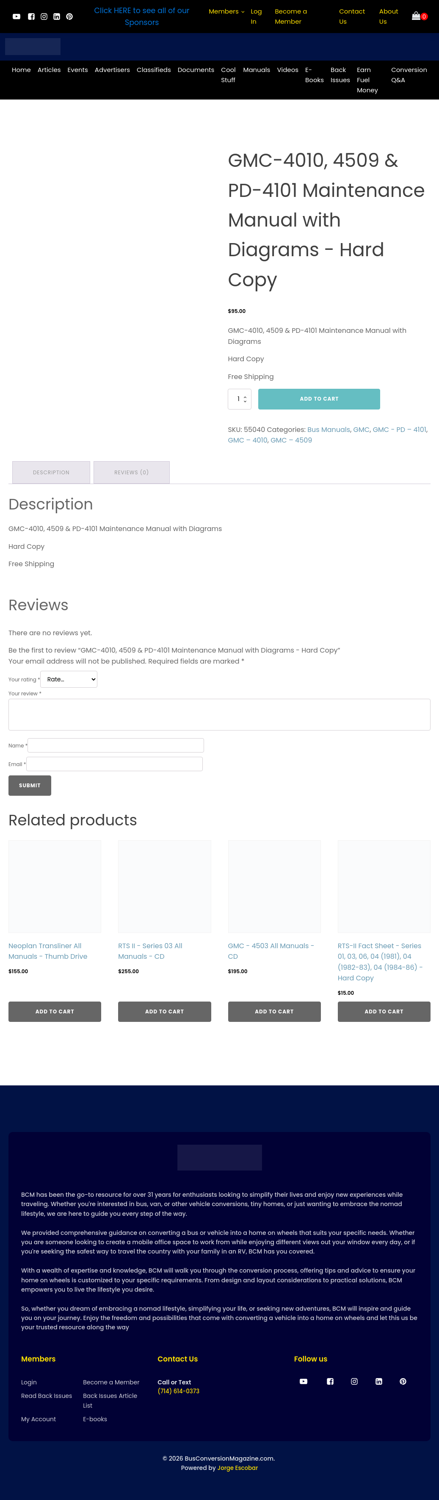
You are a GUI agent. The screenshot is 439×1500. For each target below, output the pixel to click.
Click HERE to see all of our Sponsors (142, 17)
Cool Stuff (228, 73)
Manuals (256, 68)
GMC (361, 428)
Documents (196, 68)
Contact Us (352, 16)
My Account (38, 1418)
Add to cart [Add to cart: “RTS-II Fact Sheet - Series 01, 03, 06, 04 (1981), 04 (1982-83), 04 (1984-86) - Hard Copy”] (383, 1009)
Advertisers (112, 68)
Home (21, 68)
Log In (256, 16)
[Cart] (420, 16)
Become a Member (291, 16)
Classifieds (154, 68)
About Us (388, 16)
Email (17, 761)
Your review (24, 691)
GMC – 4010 (247, 439)
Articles (49, 68)
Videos (287, 68)
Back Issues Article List (110, 1400)
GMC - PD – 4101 (399, 428)
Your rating (24, 677)
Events (78, 68)
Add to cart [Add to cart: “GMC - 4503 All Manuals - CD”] (274, 1009)
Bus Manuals (328, 428)
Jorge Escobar (237, 1467)
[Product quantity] (239, 397)
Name (18, 743)
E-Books (314, 73)
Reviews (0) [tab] (133, 470)
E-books (95, 1418)
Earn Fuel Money (367, 78)
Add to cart (319, 397)
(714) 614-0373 (179, 1391)
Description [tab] (51, 470)
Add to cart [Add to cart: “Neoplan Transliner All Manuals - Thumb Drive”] (55, 1009)
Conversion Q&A (409, 73)
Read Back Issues (46, 1395)
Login (29, 1382)
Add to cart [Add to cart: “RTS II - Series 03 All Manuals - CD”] (164, 1009)
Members (224, 11)
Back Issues (340, 73)
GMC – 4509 (291, 439)
